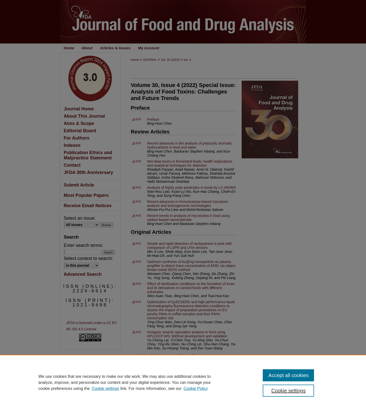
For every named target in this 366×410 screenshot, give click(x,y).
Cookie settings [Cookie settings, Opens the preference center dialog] (288, 390)
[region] (183, 382)
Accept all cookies (288, 375)
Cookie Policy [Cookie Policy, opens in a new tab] (196, 388)
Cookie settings (105, 388)
